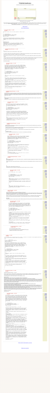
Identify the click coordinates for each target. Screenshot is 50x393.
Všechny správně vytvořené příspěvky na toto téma (25, 382)
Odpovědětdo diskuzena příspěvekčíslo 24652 (45, 260)
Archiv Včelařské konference (25, 29)
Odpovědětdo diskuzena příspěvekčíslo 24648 (45, 68)
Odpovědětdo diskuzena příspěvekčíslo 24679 (45, 325)
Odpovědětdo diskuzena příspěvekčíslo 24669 (45, 222)
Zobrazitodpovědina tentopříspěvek (46, 35)
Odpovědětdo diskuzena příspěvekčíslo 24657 (45, 188)
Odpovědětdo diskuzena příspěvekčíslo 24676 (45, 302)
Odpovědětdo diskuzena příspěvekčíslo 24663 (45, 211)
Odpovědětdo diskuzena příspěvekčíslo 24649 (45, 101)
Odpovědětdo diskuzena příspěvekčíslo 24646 (45, 32)
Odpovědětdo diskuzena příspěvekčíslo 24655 (45, 174)
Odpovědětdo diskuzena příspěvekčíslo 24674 (45, 252)
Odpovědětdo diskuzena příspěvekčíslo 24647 (45, 54)
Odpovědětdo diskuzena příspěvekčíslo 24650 (45, 112)
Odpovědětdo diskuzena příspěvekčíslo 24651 (45, 137)
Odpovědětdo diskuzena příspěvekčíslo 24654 (45, 148)
